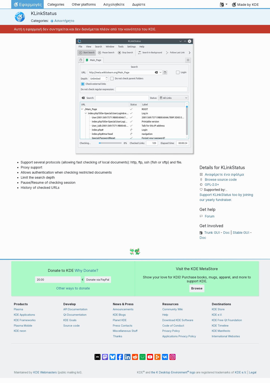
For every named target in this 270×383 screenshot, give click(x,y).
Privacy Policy (171, 330)
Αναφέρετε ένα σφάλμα (224, 174)
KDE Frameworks (25, 320)
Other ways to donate (73, 288)
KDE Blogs (119, 314)
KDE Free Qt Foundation (227, 320)
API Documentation (75, 309)
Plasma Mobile (23, 325)
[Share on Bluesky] (113, 355)
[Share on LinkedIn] (127, 355)
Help (165, 314)
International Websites (226, 336)
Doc (226, 233)
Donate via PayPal (97, 279)
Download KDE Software (177, 320)
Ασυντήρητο (62, 21)
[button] (223, 4)
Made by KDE (248, 5)
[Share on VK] (165, 355)
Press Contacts (122, 325)
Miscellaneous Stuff (125, 330)
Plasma (18, 309)
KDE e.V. (217, 314)
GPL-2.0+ (212, 185)
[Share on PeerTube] (157, 355)
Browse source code (221, 179)
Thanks (117, 336)
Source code (71, 325)
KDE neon (20, 330)
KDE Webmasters (45, 372)
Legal (252, 372)
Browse (196, 288)
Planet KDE (120, 320)
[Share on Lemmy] (143, 355)
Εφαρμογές (27, 5)
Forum (209, 216)
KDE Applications (24, 314)
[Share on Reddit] (135, 355)
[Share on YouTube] (150, 355)
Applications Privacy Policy (179, 336)
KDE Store (218, 309)
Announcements (123, 309)
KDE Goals (69, 320)
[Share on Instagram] (173, 355)
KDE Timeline (220, 325)
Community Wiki (172, 309)
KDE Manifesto (221, 330)
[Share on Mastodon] (105, 355)
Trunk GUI (212, 233)
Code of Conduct (173, 325)
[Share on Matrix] (97, 355)
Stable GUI (241, 233)
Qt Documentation (74, 314)
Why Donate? (86, 270)
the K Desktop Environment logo (173, 372)
